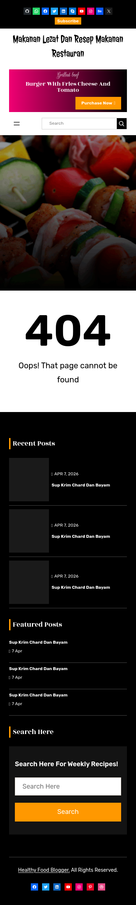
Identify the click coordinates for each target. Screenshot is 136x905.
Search (68, 812)
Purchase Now (98, 103)
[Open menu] (16, 123)
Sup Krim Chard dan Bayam (80, 485)
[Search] (122, 123)
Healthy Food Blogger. (44, 870)
